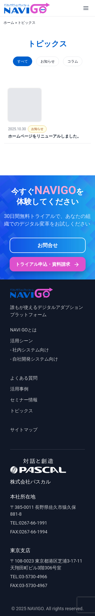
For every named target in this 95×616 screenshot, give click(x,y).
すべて (22, 61)
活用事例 (19, 388)
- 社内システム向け (29, 349)
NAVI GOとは (23, 329)
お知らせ (48, 61)
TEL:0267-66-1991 (28, 523)
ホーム (9, 23)
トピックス (21, 410)
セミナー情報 (23, 399)
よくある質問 (23, 378)
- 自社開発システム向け (34, 359)
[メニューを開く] (86, 8)
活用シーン (21, 340)
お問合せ (47, 245)
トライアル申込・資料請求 (47, 265)
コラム (72, 61)
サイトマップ (23, 429)
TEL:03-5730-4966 (28, 576)
